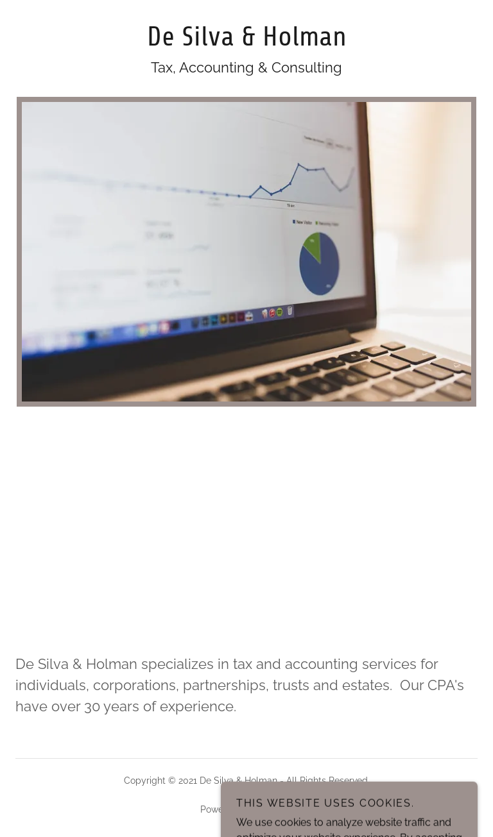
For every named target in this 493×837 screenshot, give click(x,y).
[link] (246, 42)
